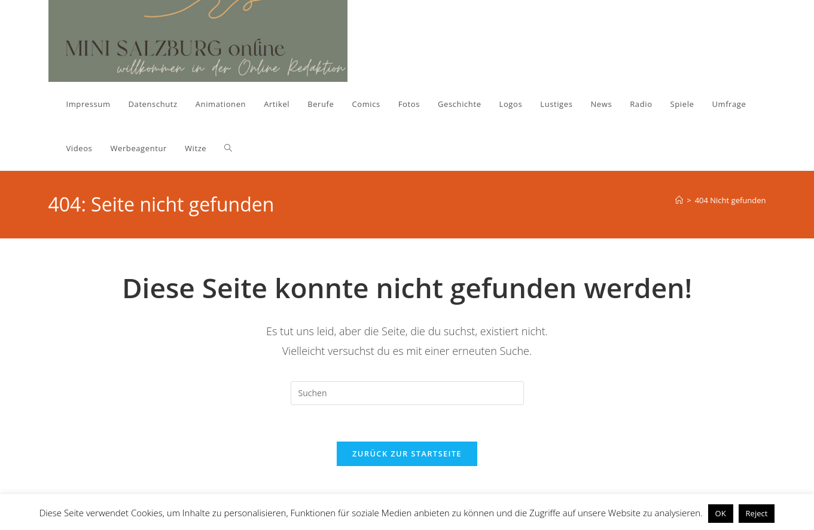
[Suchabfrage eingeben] (407, 393)
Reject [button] (757, 513)
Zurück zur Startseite (407, 453)
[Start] (679, 200)
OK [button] (720, 513)
